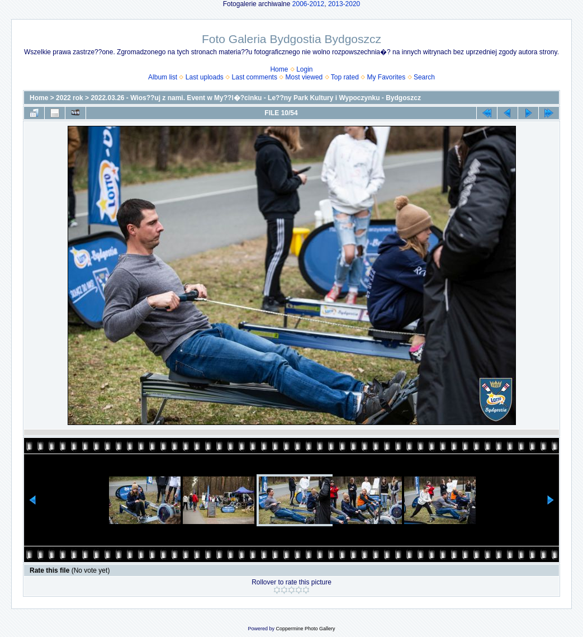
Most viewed (304, 77)
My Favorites (386, 77)
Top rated (345, 77)
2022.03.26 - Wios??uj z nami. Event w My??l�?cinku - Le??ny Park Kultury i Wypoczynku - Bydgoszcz (255, 98)
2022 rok (69, 98)
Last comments (254, 77)
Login (304, 69)
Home (279, 69)
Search (424, 77)
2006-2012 (308, 4)
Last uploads (205, 77)
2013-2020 (344, 4)
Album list (162, 77)
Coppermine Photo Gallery (305, 628)
